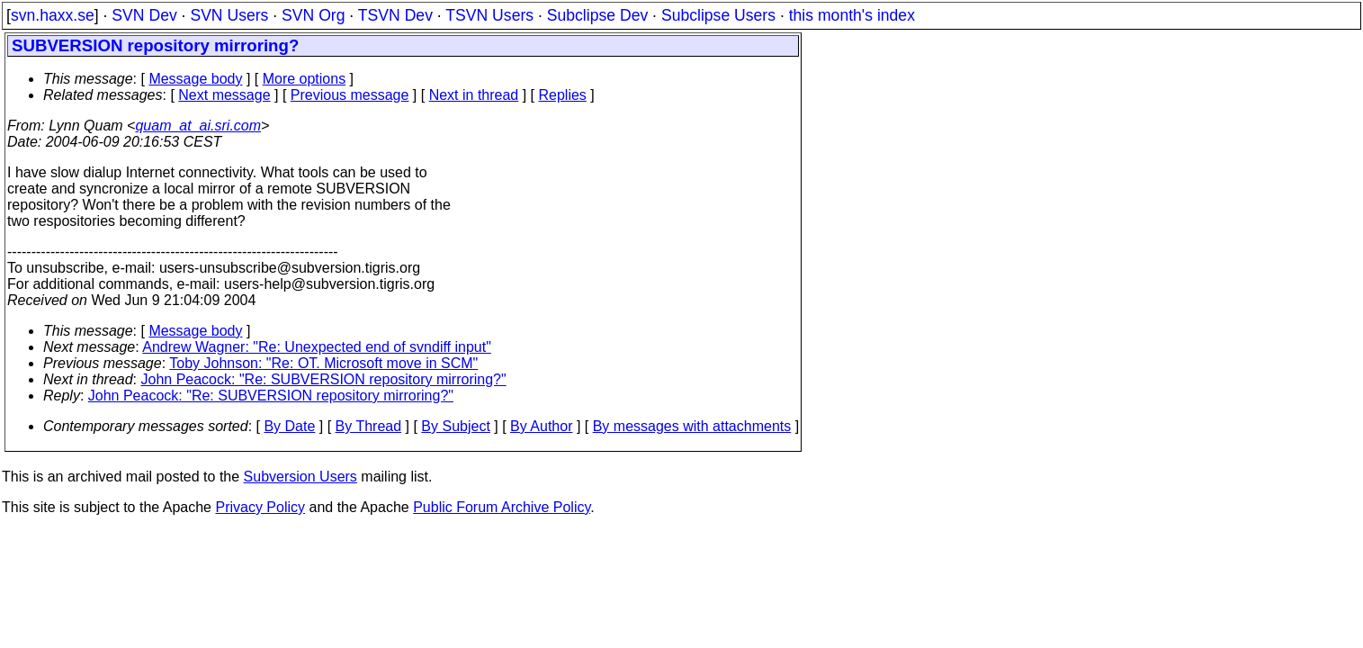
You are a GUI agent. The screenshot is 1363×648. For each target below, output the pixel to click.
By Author (541, 426)
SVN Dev (144, 15)
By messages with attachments (692, 426)
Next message (224, 95)
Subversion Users (300, 476)
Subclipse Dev (597, 15)
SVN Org (313, 15)
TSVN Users (489, 15)
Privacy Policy (260, 507)
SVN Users (229, 15)
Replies (563, 95)
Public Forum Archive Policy (501, 507)
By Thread (369, 426)
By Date (289, 426)
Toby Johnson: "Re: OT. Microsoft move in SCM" (323, 363)
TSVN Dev (395, 15)
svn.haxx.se (52, 15)
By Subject (455, 426)
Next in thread (474, 95)
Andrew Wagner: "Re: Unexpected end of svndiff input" (316, 347)
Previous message (350, 95)
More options (304, 78)
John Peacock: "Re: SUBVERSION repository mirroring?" (324, 379)
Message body (195, 78)
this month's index (852, 15)
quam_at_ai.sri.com (198, 125)
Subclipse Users (718, 15)
